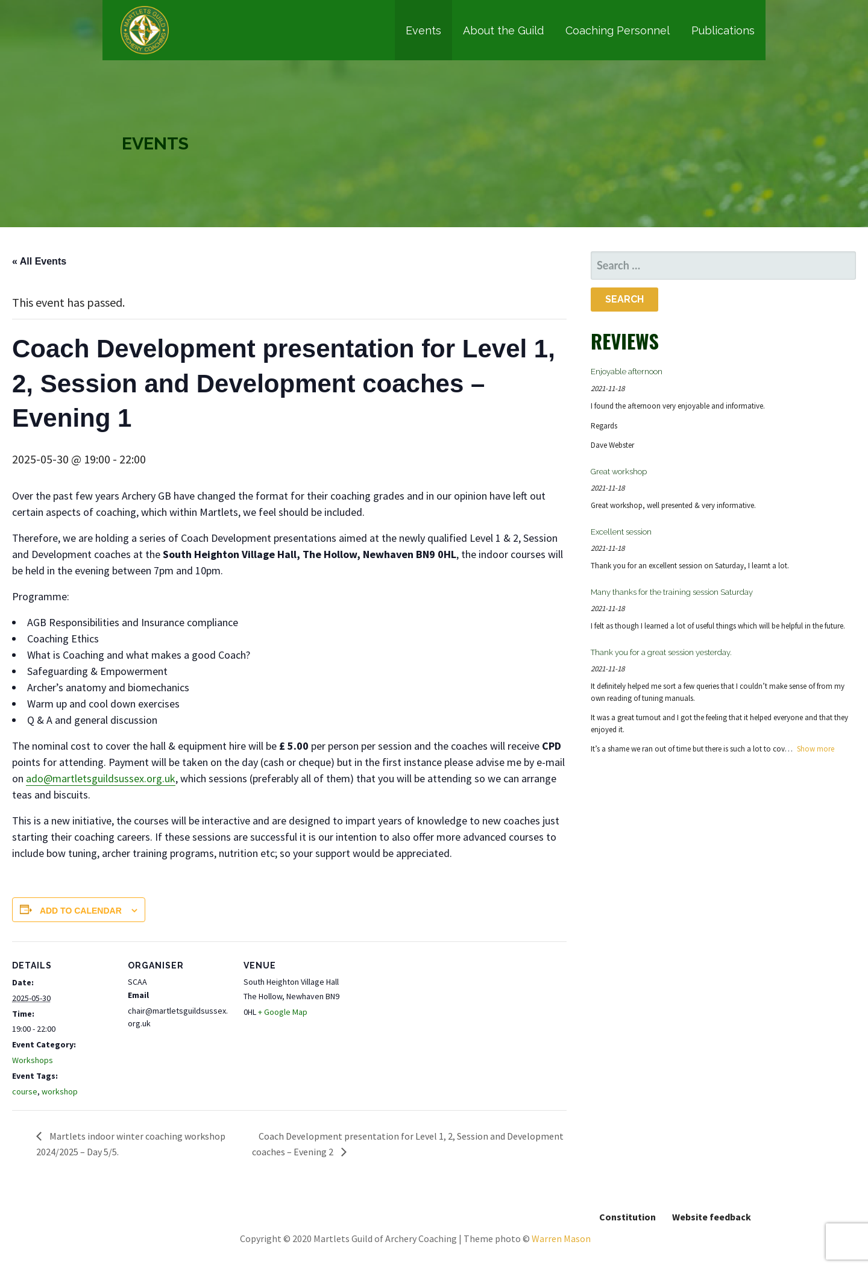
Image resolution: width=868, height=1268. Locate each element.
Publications (723, 30)
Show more (815, 749)
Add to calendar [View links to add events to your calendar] (81, 910)
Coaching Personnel (617, 30)
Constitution (627, 1217)
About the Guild (503, 30)
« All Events (39, 261)
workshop (60, 1091)
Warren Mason (561, 1238)
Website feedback (711, 1217)
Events (423, 30)
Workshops (32, 1060)
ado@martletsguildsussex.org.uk (100, 778)
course (24, 1091)
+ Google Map (282, 1011)
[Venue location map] (422, 1024)
